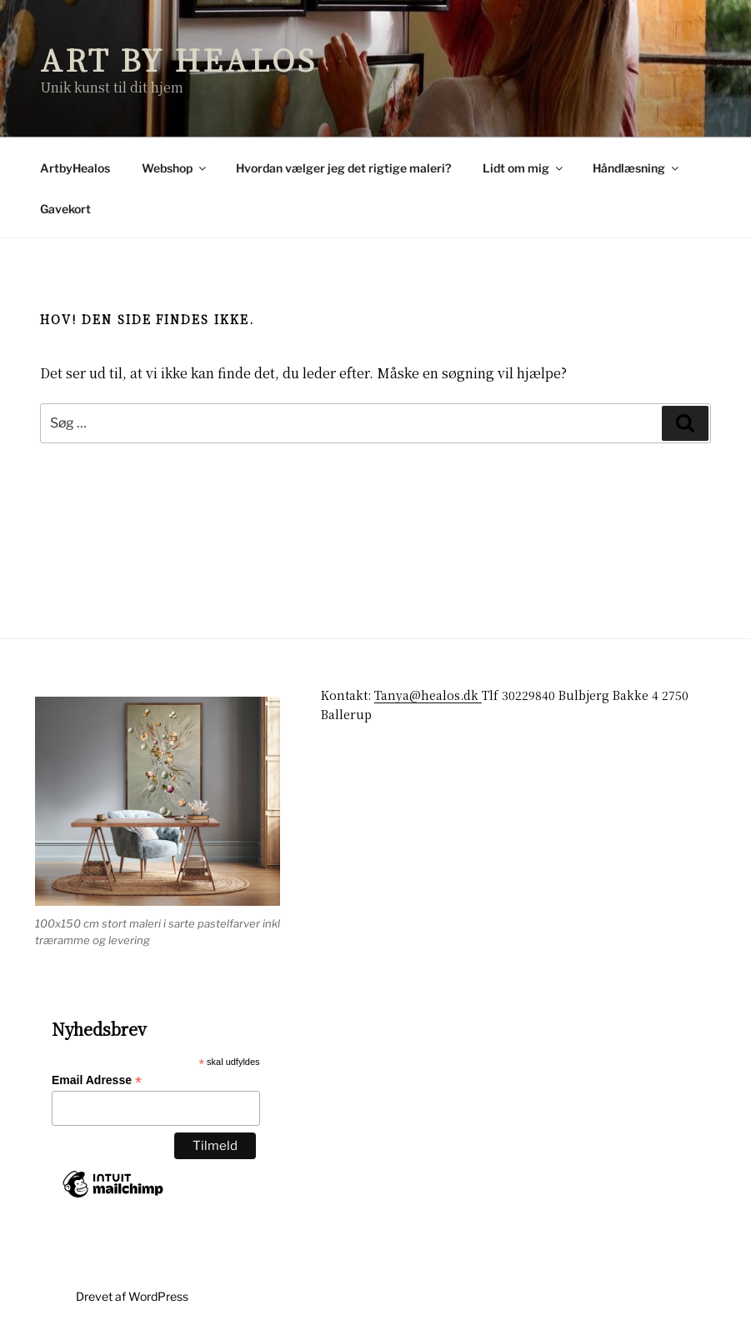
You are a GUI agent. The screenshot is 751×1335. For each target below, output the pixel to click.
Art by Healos (178, 59)
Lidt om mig (524, 168)
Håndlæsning (637, 168)
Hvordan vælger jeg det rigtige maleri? (343, 168)
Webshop (175, 168)
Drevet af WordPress (132, 1296)
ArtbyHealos (75, 168)
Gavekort (65, 209)
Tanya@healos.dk (428, 695)
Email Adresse (97, 1080)
